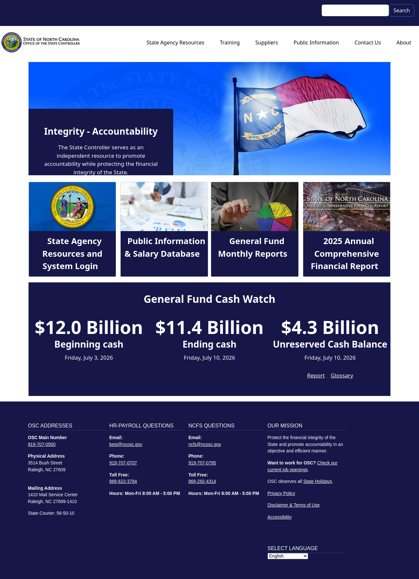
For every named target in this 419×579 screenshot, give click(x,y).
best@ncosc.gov (125, 444)
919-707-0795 (202, 463)
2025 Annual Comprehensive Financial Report (345, 253)
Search (401, 10)
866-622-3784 (123, 481)
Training (230, 42)
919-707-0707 (123, 463)
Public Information (316, 42)
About (404, 42)
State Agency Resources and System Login (72, 253)
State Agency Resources (175, 42)
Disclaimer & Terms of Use (294, 505)
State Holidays (317, 481)
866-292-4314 (202, 481)
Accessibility (280, 517)
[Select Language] (288, 556)
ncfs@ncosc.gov (204, 444)
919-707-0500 (41, 444)
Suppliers (266, 42)
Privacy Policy (281, 493)
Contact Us (367, 42)
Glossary (342, 375)
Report (316, 375)
